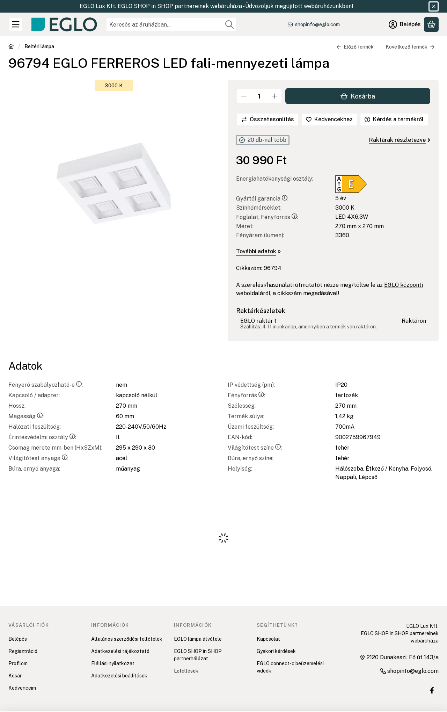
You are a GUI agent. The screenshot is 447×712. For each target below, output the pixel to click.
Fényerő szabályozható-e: (45, 385)
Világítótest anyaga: (38, 458)
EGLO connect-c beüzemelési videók (290, 667)
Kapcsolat (268, 639)
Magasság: (26, 416)
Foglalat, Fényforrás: (267, 217)
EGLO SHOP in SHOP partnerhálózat (198, 654)
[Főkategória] (11, 47)
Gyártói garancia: (262, 198)
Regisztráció (22, 651)
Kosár (15, 675)
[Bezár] (433, 6)
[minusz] (244, 96)
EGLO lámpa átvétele (198, 639)
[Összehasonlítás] (267, 119)
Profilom (18, 663)
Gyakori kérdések (276, 651)
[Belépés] (405, 24)
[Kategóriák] (15, 24)
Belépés (17, 639)
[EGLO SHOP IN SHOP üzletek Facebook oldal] (432, 690)
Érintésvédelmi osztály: (42, 437)
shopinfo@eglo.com (317, 24)
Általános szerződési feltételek (126, 639)
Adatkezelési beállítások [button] (119, 675)
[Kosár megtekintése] (431, 24)
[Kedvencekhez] (329, 119)
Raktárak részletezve (399, 140)
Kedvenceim (22, 688)
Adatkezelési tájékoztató (120, 651)
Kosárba (357, 96)
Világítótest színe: (255, 447)
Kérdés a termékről (394, 119)
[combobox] (171, 24)
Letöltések (186, 671)
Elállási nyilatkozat (112, 663)
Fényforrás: (246, 395)
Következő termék (410, 47)
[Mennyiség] (259, 96)
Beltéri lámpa (39, 46)
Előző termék (355, 47)
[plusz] (274, 96)
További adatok (258, 251)
